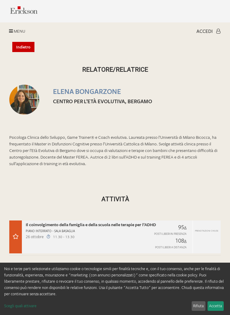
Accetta (215, 305)
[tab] (115, 237)
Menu (17, 31)
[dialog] (115, 289)
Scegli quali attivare (20, 305)
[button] (115, 236)
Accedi (208, 31)
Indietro (23, 47)
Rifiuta (198, 305)
